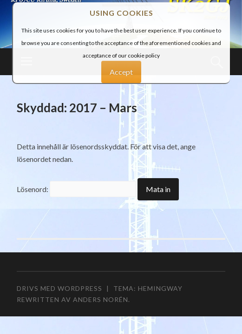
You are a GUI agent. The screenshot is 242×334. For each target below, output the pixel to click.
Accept (121, 71)
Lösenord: (76, 189)
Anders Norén (100, 299)
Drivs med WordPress (59, 288)
